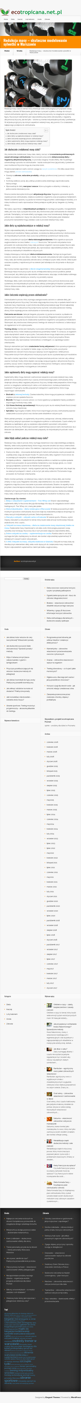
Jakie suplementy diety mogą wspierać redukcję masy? (27, 141)
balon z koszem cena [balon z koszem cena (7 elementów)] (23, 1317)
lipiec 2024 (51, 814)
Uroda (39, 19)
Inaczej (20, 19)
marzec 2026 (52, 752)
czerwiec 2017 (52, 964)
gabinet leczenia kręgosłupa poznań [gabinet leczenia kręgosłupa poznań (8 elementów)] (19, 1325)
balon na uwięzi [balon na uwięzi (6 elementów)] (11, 1317)
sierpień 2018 (52, 930)
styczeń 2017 (52, 988)
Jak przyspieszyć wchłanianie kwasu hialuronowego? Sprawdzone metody (61, 1026)
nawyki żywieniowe (49, 169)
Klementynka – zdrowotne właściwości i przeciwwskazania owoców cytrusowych (59, 651)
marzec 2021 (52, 887)
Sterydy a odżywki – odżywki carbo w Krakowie (26, 517)
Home (6, 19)
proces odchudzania (24, 172)
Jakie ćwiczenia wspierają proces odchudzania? (24, 138)
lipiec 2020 (51, 916)
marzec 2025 (52, 810)
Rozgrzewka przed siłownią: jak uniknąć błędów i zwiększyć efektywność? (59, 640)
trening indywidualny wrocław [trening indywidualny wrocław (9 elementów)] (18, 1371)
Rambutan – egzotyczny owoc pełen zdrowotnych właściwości (60, 1071)
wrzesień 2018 (52, 925)
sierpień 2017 (52, 954)
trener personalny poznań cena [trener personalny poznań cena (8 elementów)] (20, 1367)
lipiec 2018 (51, 935)
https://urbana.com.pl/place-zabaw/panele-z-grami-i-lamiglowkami (18, 660)
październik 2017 (53, 945)
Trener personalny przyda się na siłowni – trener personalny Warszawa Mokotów (21, 1250)
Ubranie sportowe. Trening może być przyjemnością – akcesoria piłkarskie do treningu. (20, 708)
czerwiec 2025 (52, 795)
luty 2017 (50, 983)
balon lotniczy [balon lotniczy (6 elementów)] (17, 1315)
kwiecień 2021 (52, 882)
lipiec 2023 (51, 843)
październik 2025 (53, 776)
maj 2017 (50, 969)
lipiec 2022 (51, 848)
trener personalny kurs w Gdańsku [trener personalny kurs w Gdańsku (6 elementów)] (20, 1364)
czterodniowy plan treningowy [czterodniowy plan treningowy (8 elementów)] (18, 1322)
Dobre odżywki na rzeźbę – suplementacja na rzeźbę (29, 534)
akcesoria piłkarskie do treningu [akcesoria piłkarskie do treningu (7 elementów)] (15, 1313)
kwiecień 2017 (52, 974)
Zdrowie (47, 19)
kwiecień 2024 (52, 829)
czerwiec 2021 (52, 872)
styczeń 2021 (52, 896)
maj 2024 (50, 824)
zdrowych (34, 242)
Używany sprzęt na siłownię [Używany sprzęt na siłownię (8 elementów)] (20, 1382)
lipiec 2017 (51, 959)
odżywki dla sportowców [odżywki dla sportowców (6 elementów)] (17, 1336)
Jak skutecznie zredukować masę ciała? (21, 133)
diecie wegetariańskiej (40, 269)
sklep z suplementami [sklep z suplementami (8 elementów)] (16, 1356)
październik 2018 (53, 921)
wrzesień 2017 (52, 949)
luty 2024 (50, 834)
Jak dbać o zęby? (60, 1049)
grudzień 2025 (52, 766)
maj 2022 (50, 853)
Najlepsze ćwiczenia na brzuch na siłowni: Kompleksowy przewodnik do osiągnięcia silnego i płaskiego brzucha (21, 1221)
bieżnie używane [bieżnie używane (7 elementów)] (10, 1321)
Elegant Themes (52, 1397)
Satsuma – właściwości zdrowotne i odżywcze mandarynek (59, 1121)
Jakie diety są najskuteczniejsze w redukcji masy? (25, 136)
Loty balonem (29, 19)
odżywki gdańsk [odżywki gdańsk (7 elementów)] (30, 1336)
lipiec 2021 (51, 867)
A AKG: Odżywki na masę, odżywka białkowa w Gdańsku (29, 542)
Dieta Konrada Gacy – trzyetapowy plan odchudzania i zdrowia (59, 1185)
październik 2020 (53, 906)
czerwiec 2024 (52, 819)
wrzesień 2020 (52, 911)
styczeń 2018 (52, 940)
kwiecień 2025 (52, 805)
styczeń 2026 (52, 761)
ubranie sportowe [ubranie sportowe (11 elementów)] (17, 1379)
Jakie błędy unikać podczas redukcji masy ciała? (24, 144)
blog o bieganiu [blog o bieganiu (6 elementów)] (20, 1321)
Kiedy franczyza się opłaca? (65, 1165)
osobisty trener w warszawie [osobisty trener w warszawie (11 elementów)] (20, 1342)
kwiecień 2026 (52, 747)
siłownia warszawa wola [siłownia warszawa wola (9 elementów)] (18, 1353)
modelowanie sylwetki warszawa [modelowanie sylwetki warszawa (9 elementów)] (16, 1332)
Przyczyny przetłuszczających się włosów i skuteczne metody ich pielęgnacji (19, 671)
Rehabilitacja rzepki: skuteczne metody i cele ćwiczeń (60, 1143)
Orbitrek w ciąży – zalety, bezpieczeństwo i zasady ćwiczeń (60, 1007)
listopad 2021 (52, 863)
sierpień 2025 (52, 786)
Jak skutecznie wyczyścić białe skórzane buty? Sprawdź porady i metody (19, 648)
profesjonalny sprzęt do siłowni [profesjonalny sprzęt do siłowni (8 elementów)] (18, 1349)
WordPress (76, 1397)
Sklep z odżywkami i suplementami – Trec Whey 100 (28, 501)
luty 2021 (50, 892)
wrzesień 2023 (52, 839)
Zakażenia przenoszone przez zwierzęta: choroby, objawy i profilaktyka (58, 697)
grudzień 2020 (52, 901)
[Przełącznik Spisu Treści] (45, 130)
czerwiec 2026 (52, 742)
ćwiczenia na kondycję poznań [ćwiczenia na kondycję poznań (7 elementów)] (23, 1383)
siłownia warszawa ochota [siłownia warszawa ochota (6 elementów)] (16, 1353)
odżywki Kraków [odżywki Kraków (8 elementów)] (11, 1338)
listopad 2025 (52, 771)
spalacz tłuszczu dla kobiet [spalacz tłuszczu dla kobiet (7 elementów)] (20, 1359)
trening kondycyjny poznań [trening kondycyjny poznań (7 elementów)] (24, 1373)
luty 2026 (50, 757)
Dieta (12, 19)
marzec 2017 (52, 978)
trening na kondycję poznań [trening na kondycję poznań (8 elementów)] (17, 1375)
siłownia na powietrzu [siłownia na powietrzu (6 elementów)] (17, 1350)
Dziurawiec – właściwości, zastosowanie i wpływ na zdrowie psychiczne (58, 1255)
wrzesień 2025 (52, 781)
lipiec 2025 (51, 790)
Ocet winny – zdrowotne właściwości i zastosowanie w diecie (61, 1096)
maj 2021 (50, 877)
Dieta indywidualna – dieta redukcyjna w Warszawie (28, 509)
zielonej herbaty (22, 394)
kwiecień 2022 (52, 858)
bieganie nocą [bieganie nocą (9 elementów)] (12, 1318)
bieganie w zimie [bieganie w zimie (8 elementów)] (28, 1319)
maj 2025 (50, 800)
